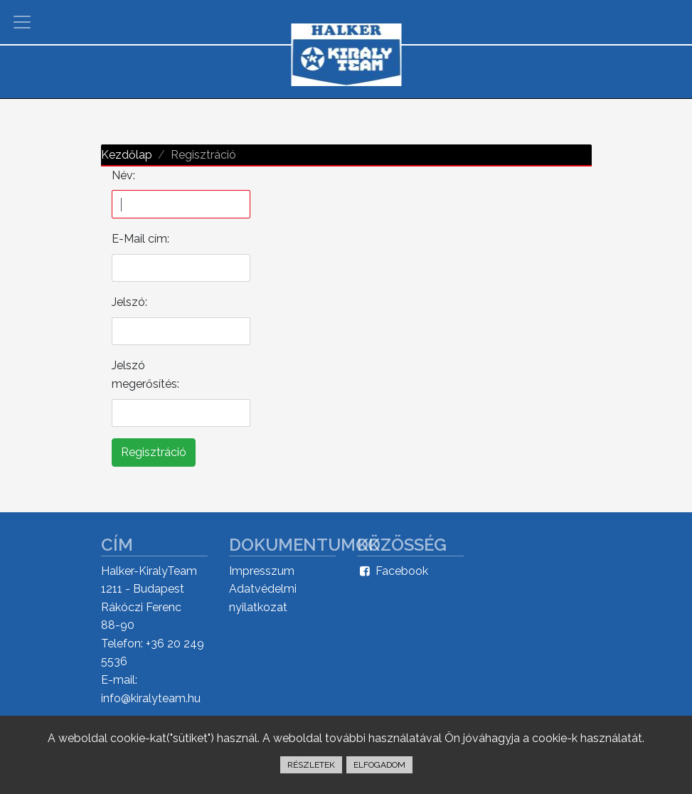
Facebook (392, 571)
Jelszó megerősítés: (145, 375)
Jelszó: (129, 302)
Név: (123, 175)
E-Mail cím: (140, 238)
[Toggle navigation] (22, 22)
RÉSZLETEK (311, 765)
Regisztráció (153, 452)
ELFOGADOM (379, 765)
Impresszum (261, 571)
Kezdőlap (126, 155)
